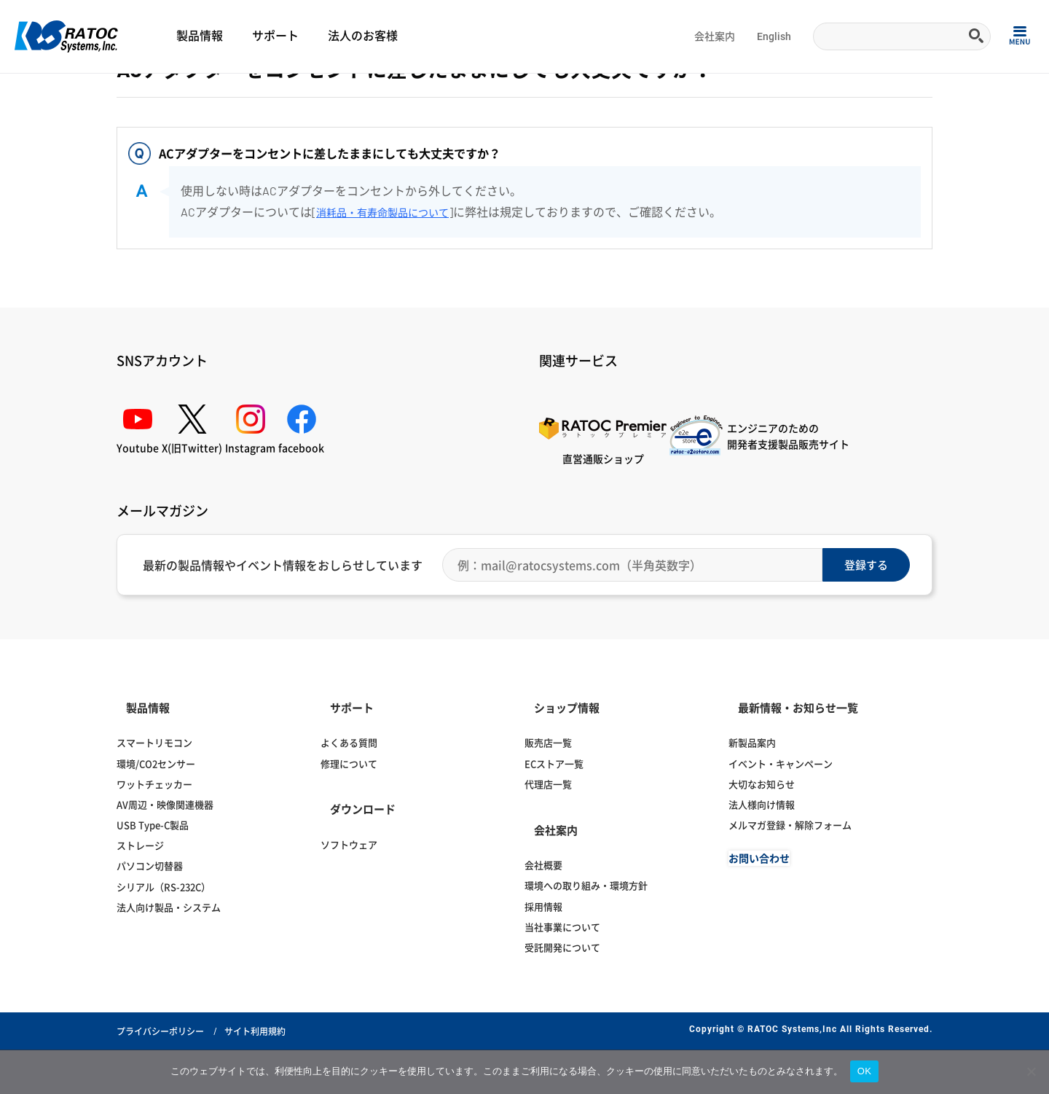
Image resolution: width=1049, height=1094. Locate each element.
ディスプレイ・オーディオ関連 (163, 92)
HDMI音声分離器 (343, 92)
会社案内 (714, 36)
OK (864, 1071)
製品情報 (199, 36)
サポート (275, 36)
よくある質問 (72, 92)
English (774, 36)
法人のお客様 (363, 36)
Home (26, 92)
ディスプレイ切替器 (266, 92)
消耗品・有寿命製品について (392, 296)
